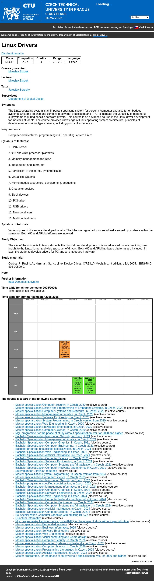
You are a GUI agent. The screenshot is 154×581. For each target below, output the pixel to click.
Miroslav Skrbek (18, 71)
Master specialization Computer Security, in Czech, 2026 (50, 540)
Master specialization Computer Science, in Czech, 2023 (50, 477)
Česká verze (144, 27)
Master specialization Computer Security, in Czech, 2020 (50, 404)
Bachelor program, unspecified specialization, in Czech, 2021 (53, 448)
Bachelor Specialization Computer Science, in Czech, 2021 (52, 458)
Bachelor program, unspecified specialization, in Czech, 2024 (53, 483)
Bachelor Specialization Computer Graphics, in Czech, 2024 (52, 489)
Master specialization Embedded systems (41, 524)
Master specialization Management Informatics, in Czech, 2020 (54, 414)
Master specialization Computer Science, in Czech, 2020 (50, 429)
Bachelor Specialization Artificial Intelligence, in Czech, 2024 (52, 508)
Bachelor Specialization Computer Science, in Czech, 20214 (52, 511)
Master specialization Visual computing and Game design (50, 537)
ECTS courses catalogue (107, 27)
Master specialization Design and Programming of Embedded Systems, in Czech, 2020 (69, 407)
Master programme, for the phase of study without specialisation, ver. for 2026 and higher (70, 555)
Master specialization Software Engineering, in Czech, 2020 (52, 417)
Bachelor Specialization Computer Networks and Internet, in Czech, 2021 (60, 467)
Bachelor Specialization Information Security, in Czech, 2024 (52, 480)
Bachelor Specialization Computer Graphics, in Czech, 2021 (52, 442)
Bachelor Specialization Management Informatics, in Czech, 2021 (55, 439)
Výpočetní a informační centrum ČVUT (38, 576)
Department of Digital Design (75, 34)
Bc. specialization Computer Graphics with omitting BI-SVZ (51, 514)
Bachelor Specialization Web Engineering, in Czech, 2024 (51, 496)
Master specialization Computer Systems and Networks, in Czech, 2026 (59, 543)
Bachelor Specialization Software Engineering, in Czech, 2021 (53, 461)
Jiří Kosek (24, 569)
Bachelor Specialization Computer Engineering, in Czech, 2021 (54, 445)
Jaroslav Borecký (19, 89)
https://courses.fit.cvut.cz (23, 281)
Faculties (58, 27)
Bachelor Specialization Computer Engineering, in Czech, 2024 (54, 502)
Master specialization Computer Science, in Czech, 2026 (50, 546)
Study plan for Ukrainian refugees (36, 470)
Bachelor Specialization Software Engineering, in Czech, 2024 (53, 492)
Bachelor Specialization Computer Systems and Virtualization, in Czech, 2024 (63, 505)
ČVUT (62, 569)
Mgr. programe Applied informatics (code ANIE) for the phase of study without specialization (72, 521)
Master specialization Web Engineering (39, 533)
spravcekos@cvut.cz (136, 572)
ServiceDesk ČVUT (132, 569)
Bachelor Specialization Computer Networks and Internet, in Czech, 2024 (60, 499)
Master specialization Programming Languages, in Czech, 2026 (54, 549)
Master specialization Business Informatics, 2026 (45, 527)
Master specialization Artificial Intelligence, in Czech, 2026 (51, 552)
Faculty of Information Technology (38, 34)
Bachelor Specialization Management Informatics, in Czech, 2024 (55, 486)
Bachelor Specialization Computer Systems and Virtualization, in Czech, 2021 (63, 464)
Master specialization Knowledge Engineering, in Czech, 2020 (53, 426)
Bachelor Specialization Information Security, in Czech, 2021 (52, 436)
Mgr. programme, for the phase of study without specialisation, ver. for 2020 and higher (69, 433)
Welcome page (9, 34)
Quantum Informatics (28, 518)
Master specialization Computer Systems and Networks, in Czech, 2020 (59, 411)
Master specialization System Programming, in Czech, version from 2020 (60, 420)
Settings (128, 27)
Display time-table (12, 53)
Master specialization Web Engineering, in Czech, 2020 (49, 423)
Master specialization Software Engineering (42, 530)
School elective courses (78, 27)
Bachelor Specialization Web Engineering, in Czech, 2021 (51, 451)
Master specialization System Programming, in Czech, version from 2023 (60, 474)
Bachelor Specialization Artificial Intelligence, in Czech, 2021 (52, 455)
